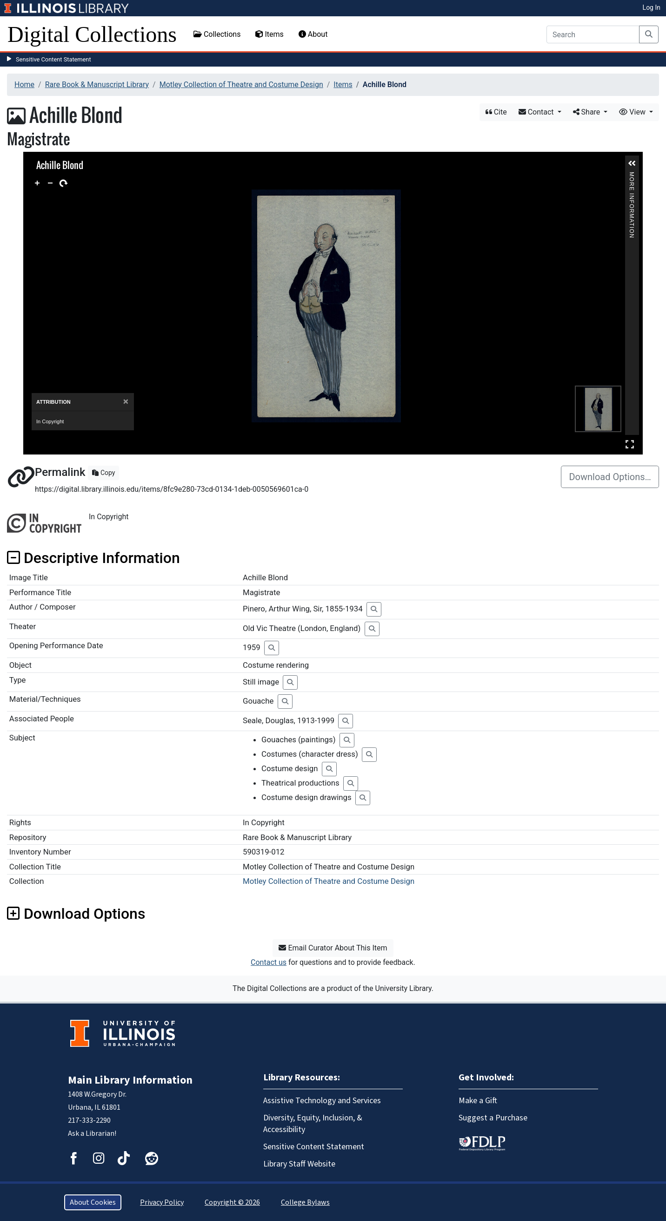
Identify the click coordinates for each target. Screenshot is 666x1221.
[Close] (126, 401)
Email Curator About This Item (333, 947)
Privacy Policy (162, 1202)
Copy (103, 472)
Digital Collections (92, 34)
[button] (632, 163)
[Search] (592, 34)
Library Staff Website (299, 1164)
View (633, 112)
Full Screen (630, 444)
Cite (496, 112)
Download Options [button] (76, 914)
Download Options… (610, 476)
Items (269, 34)
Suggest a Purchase (493, 1118)
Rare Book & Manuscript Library (97, 84)
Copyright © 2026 (232, 1202)
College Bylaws (305, 1202)
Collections (217, 34)
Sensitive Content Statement (53, 59)
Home (24, 84)
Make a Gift (478, 1100)
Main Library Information (130, 1080)
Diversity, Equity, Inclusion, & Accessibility (312, 1123)
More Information (631, 176)
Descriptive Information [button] (93, 558)
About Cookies (93, 1202)
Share (587, 112)
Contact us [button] (268, 962)
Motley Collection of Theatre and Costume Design (241, 84)
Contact (537, 112)
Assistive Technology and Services (322, 1100)
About (313, 34)
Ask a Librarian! (92, 1133)
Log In (651, 7)
